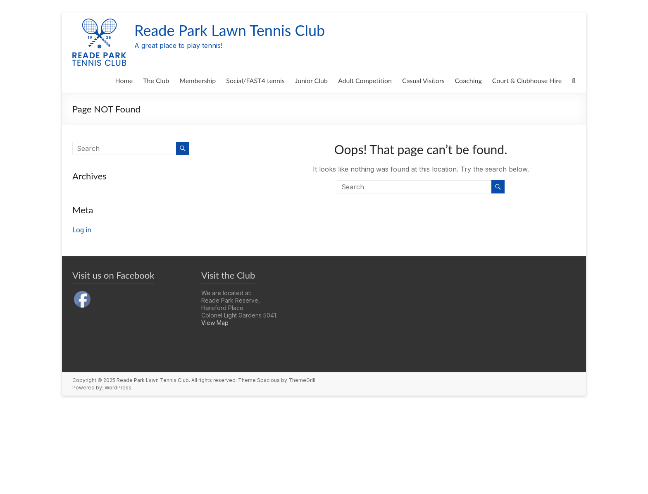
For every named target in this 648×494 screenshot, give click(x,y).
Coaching (468, 80)
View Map (215, 322)
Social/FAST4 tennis (255, 80)
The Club (156, 80)
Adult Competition (365, 80)
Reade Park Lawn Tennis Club (229, 30)
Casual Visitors (423, 80)
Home (124, 80)
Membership (197, 80)
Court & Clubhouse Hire (527, 80)
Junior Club (311, 80)
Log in (81, 230)
